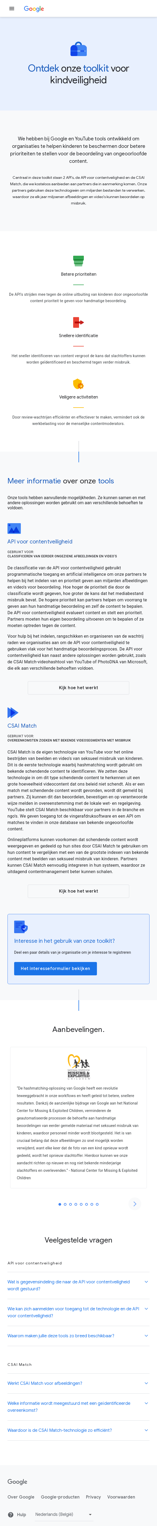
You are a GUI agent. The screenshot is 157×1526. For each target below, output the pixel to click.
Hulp (16, 1515)
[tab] (59, 1204)
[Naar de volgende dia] (134, 1203)
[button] (78, 1285)
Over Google (20, 1497)
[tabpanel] (78, 1117)
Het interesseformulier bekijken (55, 968)
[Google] (34, 8)
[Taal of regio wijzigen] (64, 1514)
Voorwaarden (121, 1497)
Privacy (93, 1497)
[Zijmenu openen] (11, 8)
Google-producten (60, 1497)
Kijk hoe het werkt (78, 688)
